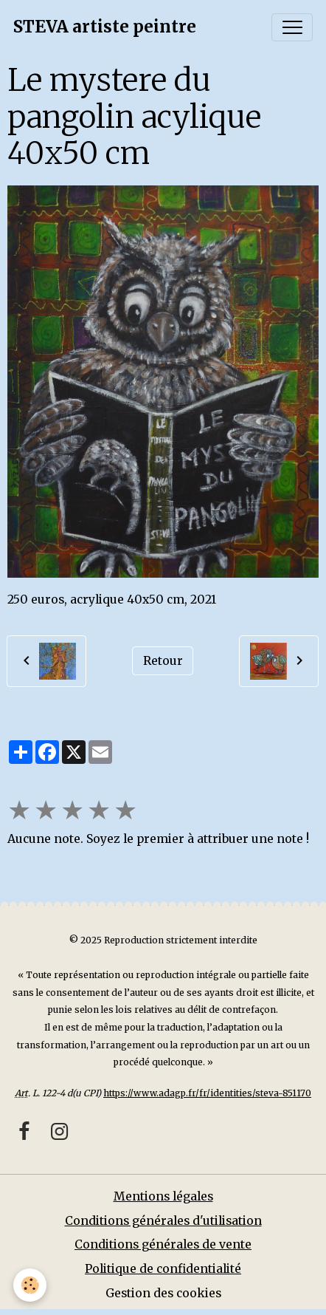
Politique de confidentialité (163, 1269)
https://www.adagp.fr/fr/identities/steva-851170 (207, 1093)
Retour (163, 661)
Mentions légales (163, 1196)
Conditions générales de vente (163, 1244)
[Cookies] (29, 1285)
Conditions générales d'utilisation (163, 1221)
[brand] (104, 27)
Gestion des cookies (163, 1293)
